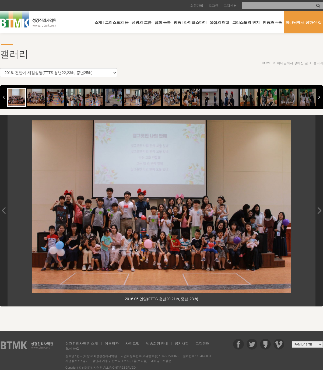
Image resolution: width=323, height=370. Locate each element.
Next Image (319, 210)
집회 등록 (163, 22)
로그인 (213, 6)
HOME (267, 63)
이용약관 (112, 343)
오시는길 (72, 348)
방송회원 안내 (157, 343)
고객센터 (230, 6)
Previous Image (4, 210)
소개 (98, 22)
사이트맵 (132, 343)
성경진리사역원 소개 (81, 343)
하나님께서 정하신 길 (304, 22)
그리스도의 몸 (117, 22)
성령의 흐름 (142, 22)
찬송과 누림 (273, 22)
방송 (177, 22)
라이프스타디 (195, 22)
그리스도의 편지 (246, 22)
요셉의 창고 (220, 22)
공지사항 (182, 343)
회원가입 (196, 6)
